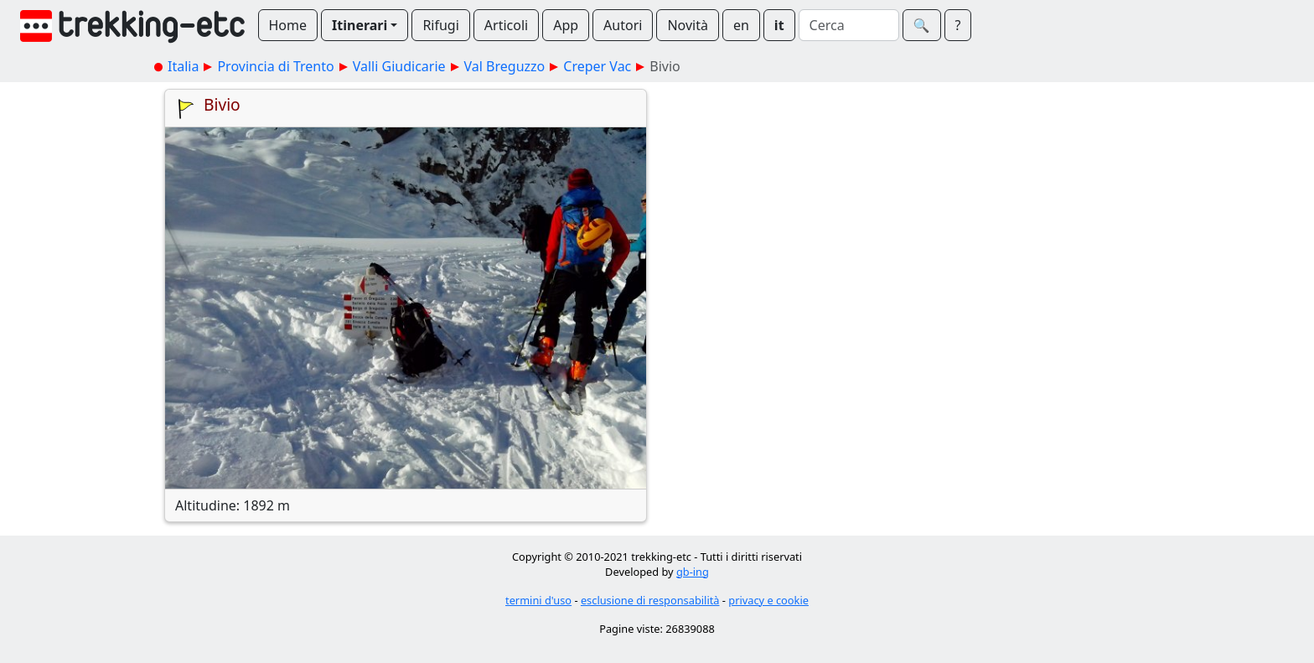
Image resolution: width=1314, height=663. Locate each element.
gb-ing (692, 571)
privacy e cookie (768, 600)
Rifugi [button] (440, 25)
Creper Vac (597, 66)
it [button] (779, 25)
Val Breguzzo (505, 66)
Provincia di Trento (275, 66)
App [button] (565, 25)
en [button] (741, 25)
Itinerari (359, 25)
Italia (183, 66)
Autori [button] (622, 25)
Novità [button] (687, 25)
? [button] (958, 25)
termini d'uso (538, 600)
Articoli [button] (506, 25)
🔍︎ (921, 25)
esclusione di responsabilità (650, 600)
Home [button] (288, 25)
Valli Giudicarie (399, 66)
